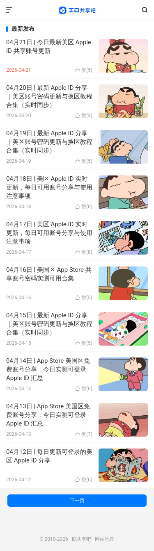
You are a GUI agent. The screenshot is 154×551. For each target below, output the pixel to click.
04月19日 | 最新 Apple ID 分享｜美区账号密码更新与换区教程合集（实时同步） (49, 142)
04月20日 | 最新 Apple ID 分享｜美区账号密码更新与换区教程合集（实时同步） (49, 96)
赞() (83, 70)
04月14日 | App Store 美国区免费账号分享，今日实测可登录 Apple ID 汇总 (48, 369)
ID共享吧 (77, 10)
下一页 (77, 500)
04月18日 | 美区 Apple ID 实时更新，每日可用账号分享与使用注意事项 (49, 187)
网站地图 (105, 539)
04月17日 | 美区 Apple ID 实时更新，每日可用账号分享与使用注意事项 (49, 233)
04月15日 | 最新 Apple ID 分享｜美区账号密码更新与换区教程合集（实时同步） (49, 324)
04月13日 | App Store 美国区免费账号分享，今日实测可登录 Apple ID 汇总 (48, 415)
